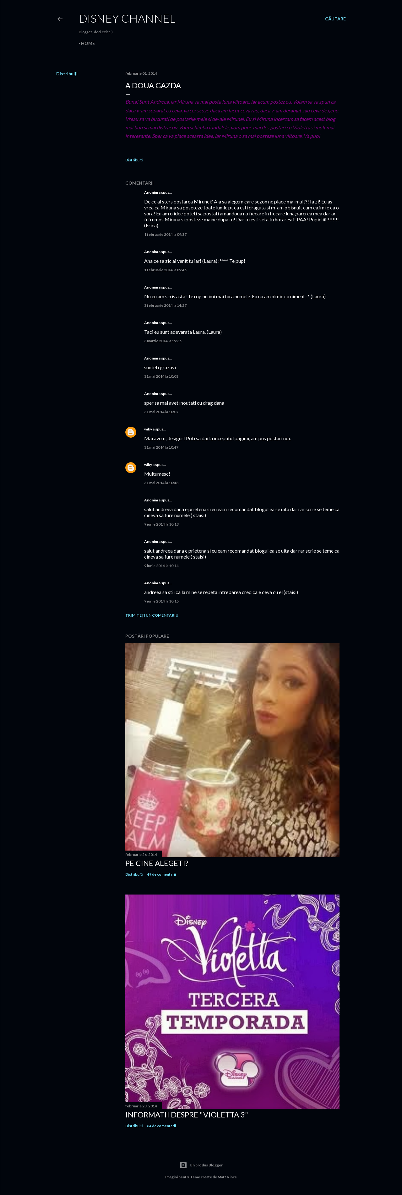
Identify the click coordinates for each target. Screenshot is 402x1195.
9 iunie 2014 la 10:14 (161, 565)
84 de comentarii (161, 1125)
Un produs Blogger (201, 1165)
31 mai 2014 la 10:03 (161, 376)
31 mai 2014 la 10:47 (161, 447)
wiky (148, 429)
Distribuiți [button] (67, 73)
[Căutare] (335, 18)
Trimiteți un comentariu (151, 615)
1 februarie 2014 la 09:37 (165, 234)
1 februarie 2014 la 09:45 (165, 270)
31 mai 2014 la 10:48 (161, 482)
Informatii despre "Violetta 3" (186, 1114)
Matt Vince (227, 1177)
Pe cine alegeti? (156, 863)
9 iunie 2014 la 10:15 (161, 601)
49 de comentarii (161, 874)
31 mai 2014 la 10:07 (161, 411)
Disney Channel (127, 18)
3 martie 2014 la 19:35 (163, 340)
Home (88, 43)
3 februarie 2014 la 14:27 (165, 305)
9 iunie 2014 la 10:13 (161, 524)
